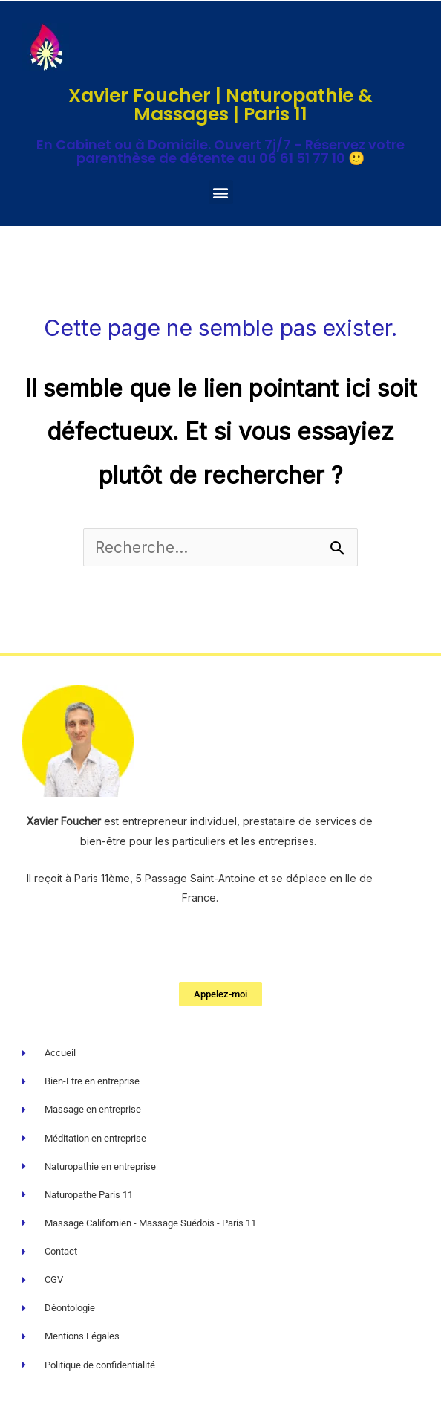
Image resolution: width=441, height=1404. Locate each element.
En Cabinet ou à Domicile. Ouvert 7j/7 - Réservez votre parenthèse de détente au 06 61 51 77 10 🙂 (220, 151)
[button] (221, 192)
